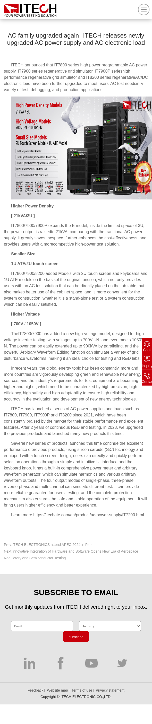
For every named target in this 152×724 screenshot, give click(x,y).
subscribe (76, 637)
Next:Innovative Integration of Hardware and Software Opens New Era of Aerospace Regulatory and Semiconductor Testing (71, 554)
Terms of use (82, 690)
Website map (57, 690)
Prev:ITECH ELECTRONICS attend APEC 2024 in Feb (47, 545)
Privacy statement (110, 690)
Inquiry (147, 366)
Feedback (35, 690)
